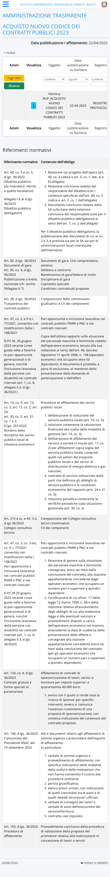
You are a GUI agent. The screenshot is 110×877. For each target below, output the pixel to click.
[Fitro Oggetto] (54, 84)
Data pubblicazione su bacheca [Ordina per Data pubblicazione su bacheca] (77, 65)
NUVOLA (87, 862)
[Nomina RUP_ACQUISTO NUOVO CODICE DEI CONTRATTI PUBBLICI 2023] (33, 105)
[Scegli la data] (78, 84)
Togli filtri (14, 78)
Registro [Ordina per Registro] (100, 65)
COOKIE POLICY (10, 862)
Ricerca (14, 86)
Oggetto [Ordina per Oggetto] (54, 65)
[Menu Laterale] (6, 5)
